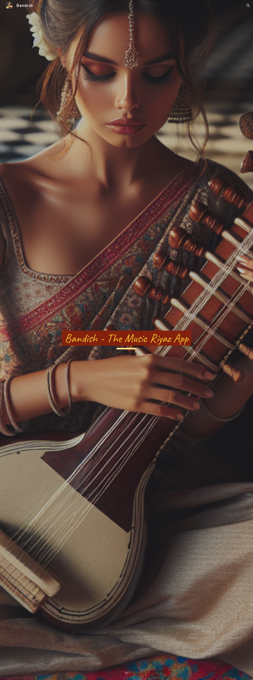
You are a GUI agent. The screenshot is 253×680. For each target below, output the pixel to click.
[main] (126, 340)
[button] (248, 5)
